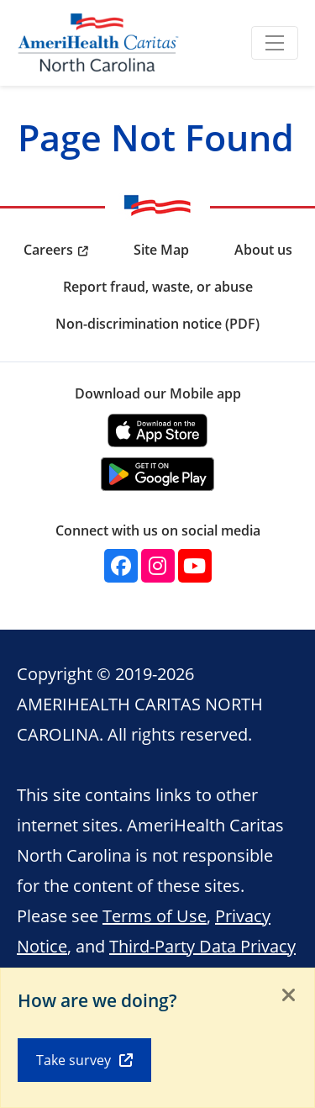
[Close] (289, 996)
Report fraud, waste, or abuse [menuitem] (158, 286)
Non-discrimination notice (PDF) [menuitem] (157, 323)
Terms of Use (154, 915)
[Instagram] (158, 566)
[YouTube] (195, 566)
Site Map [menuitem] (161, 249)
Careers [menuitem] (48, 249)
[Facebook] (121, 566)
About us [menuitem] (263, 249)
